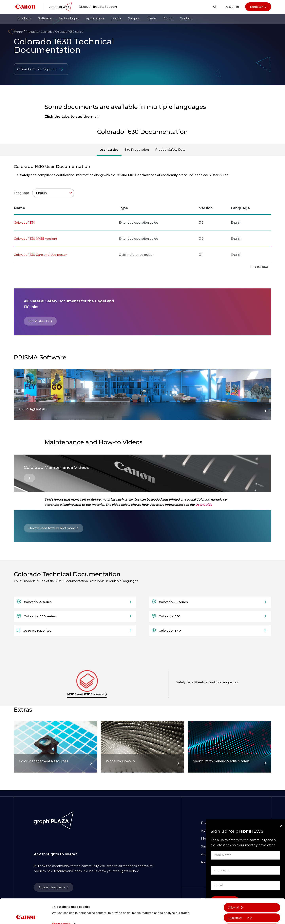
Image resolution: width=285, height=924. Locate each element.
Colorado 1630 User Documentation (52, 166)
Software (45, 18)
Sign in (232, 7)
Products (24, 18)
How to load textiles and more (51, 528)
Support (134, 18)
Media (116, 18)
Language (44, 193)
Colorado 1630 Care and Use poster (40, 255)
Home (18, 32)
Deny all (233, 914)
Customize (238, 894)
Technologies (69, 18)
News (152, 18)
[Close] (281, 826)
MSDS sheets (38, 321)
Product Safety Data (170, 149)
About (168, 18)
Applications (95, 18)
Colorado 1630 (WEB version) (35, 238)
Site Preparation (137, 149)
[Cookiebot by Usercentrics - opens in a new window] (25, 916)
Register (256, 7)
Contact (186, 18)
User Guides (109, 149)
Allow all (233, 884)
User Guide (203, 505)
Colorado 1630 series (69, 32)
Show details (61, 900)
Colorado (47, 32)
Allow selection (238, 904)
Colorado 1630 (24, 222)
